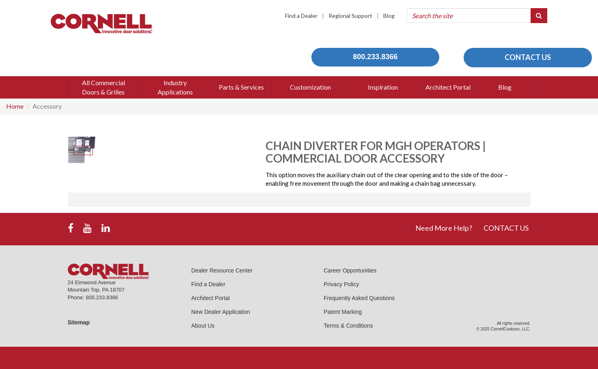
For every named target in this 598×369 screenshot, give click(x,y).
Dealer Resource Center (222, 270)
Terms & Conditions (348, 325)
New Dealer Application (220, 312)
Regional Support (350, 15)
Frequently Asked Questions (359, 298)
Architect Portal (210, 298)
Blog (389, 15)
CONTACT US (528, 57)
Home (15, 106)
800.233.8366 (375, 57)
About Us (203, 325)
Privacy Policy (341, 284)
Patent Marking (343, 312)
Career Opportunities (350, 270)
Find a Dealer (301, 15)
